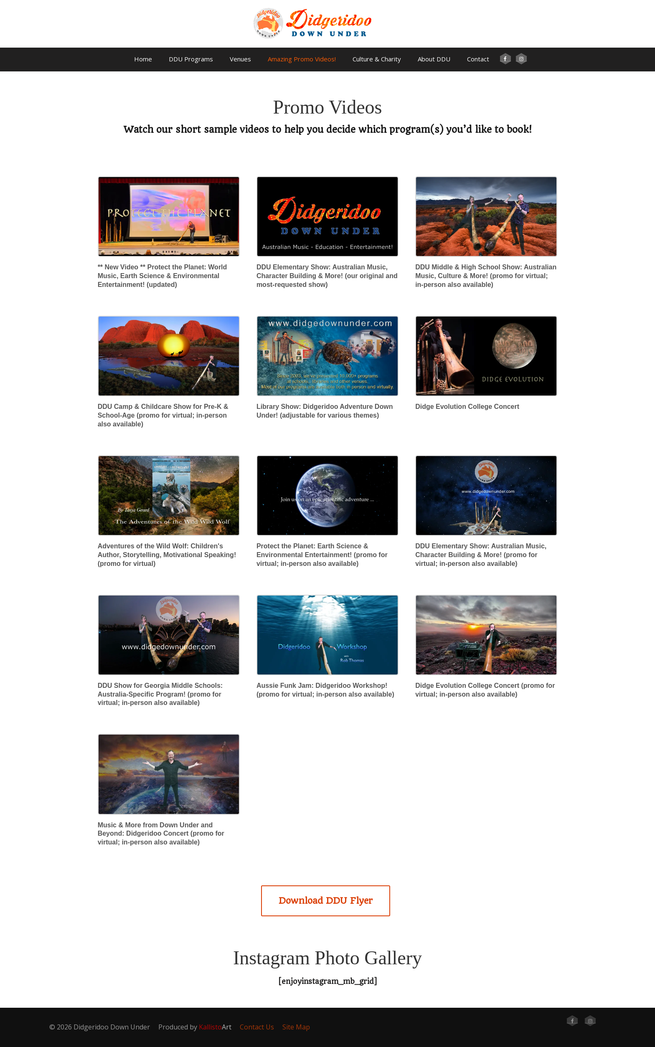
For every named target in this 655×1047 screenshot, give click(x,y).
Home (143, 59)
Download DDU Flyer (326, 900)
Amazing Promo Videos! (302, 59)
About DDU (434, 59)
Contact (478, 59)
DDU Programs (191, 59)
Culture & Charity (377, 59)
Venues (240, 59)
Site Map (296, 1027)
